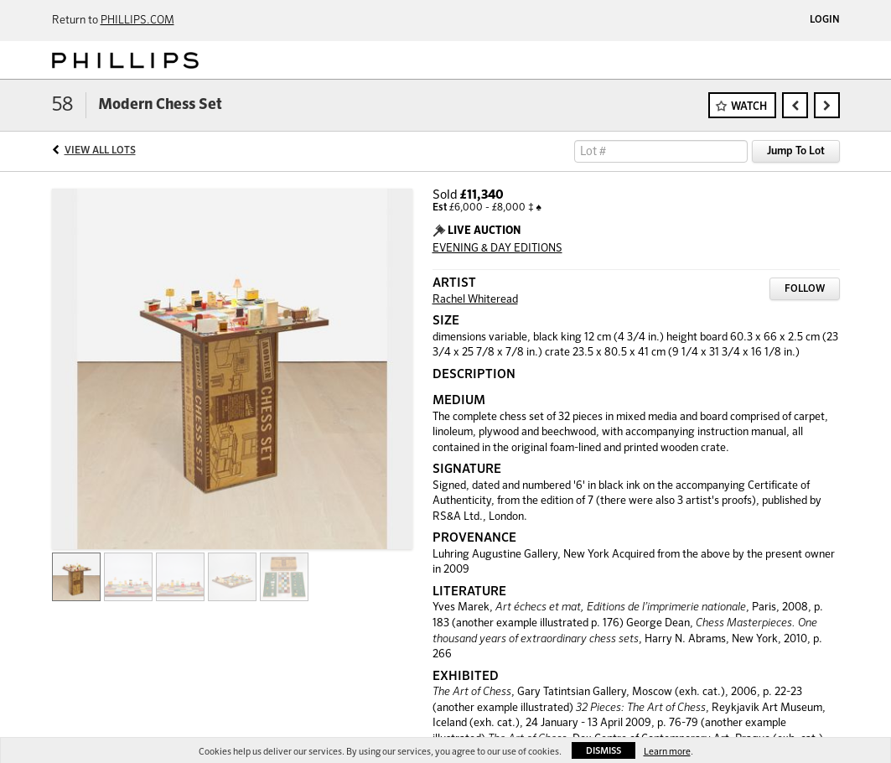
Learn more (667, 751)
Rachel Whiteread (475, 299)
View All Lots (100, 151)
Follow (805, 289)
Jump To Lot (796, 151)
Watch (749, 106)
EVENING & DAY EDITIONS (497, 248)
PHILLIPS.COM (137, 20)
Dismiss (603, 750)
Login (825, 20)
